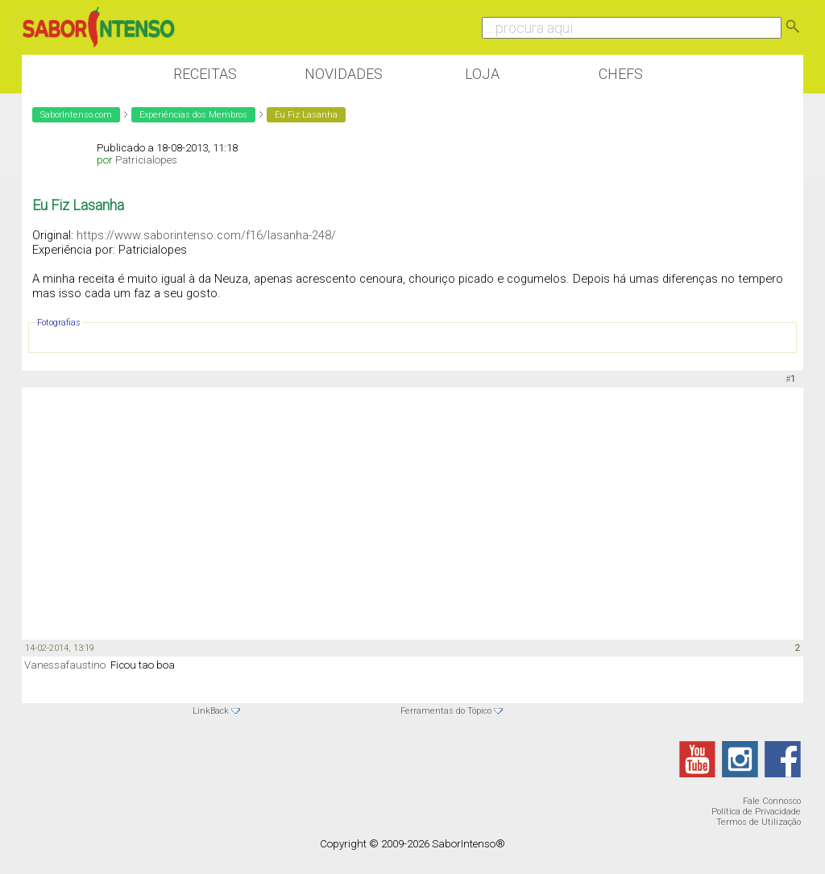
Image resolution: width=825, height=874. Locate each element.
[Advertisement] (412, 512)
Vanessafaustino (65, 665)
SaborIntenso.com (76, 115)
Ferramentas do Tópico (445, 711)
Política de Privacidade (756, 811)
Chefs (621, 73)
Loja (482, 73)
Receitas (205, 73)
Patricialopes (146, 160)
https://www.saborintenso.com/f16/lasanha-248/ (206, 235)
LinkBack (211, 711)
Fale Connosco (772, 801)
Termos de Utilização (758, 822)
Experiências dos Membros (193, 115)
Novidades (344, 73)
